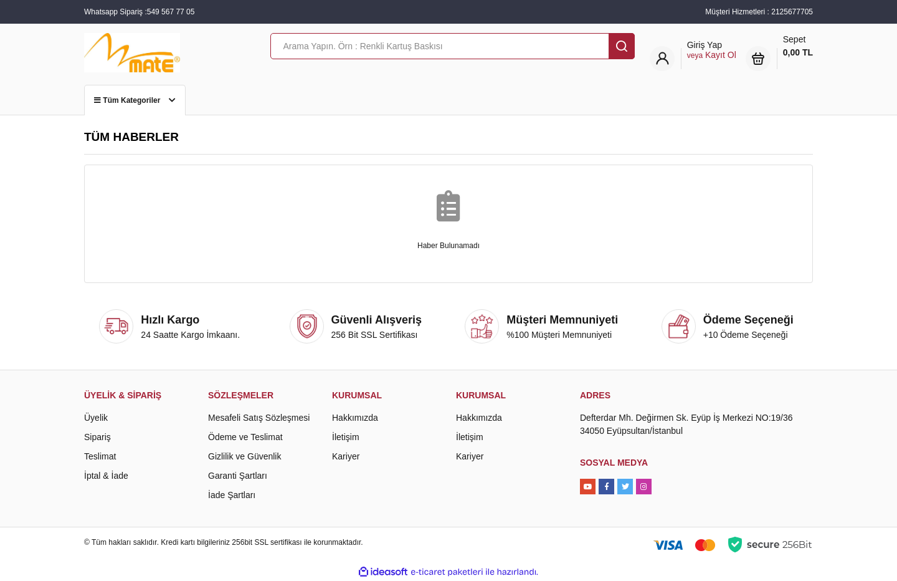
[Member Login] (711, 50)
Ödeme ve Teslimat (245, 437)
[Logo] (132, 51)
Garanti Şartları (237, 476)
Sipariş (97, 437)
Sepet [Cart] (798, 46)
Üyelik (96, 418)
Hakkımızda (355, 418)
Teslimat (100, 456)
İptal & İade (106, 476)
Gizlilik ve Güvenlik (244, 456)
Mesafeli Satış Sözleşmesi (259, 418)
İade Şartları (231, 495)
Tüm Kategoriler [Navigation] (135, 100)
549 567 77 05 (171, 11)
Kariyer (345, 456)
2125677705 (792, 11)
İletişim (345, 437)
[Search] (452, 46)
